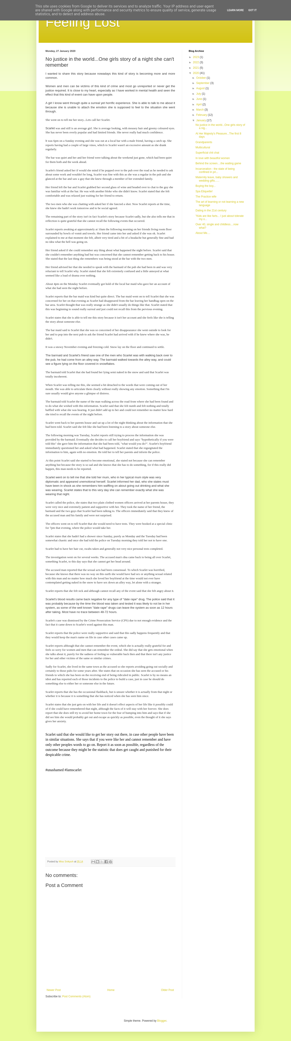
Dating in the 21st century (211, 210)
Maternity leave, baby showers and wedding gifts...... (217, 179)
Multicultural (203, 147)
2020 (196, 73)
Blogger (161, 1020)
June (199, 99)
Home (111, 990)
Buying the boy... (206, 185)
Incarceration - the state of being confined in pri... (215, 170)
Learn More (235, 10)
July (199, 93)
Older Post (167, 990)
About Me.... (203, 233)
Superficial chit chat (207, 152)
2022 (196, 62)
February (202, 115)
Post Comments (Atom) (76, 996)
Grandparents (204, 142)
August (201, 88)
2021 (196, 67)
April (199, 104)
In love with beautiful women (213, 158)
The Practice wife (206, 196)
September (203, 83)
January (201, 120)
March (200, 109)
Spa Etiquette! (204, 191)
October (201, 77)
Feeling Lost (82, 22)
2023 (196, 57)
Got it (252, 10)
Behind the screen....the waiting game (218, 163)
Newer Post (54, 990)
